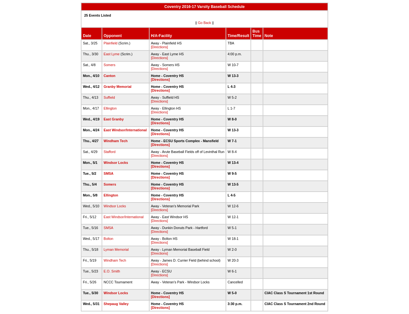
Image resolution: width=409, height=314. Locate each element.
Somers (109, 65)
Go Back (204, 23)
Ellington (110, 108)
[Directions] (159, 47)
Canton (109, 76)
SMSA (108, 173)
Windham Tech (115, 141)
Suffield (109, 97)
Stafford (109, 152)
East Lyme (112, 54)
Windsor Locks (116, 163)
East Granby (114, 119)
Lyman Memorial (116, 249)
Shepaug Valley (116, 304)
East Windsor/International (125, 130)
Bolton (108, 239)
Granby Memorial (117, 86)
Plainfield (110, 43)
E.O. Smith (112, 271)
